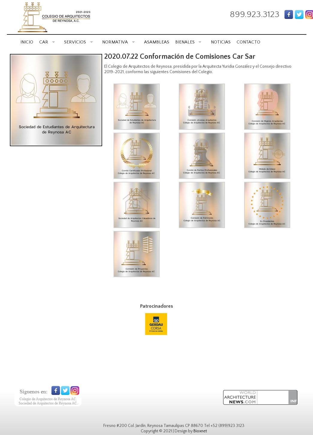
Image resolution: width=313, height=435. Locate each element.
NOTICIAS (221, 42)
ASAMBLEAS (156, 42)
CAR (47, 42)
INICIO (26, 42)
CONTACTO (248, 42)
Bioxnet (200, 431)
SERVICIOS (78, 42)
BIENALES (188, 42)
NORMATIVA (118, 42)
